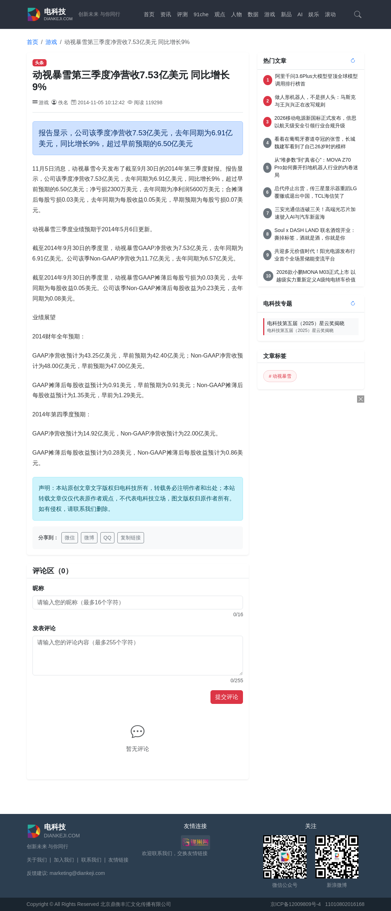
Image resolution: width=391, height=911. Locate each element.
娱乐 (313, 14)
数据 (253, 14)
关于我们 (37, 860)
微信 (70, 537)
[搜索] (358, 14)
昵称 (38, 588)
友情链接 (118, 860)
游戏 (269, 14)
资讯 (165, 14)
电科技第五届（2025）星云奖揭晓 (313, 327)
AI (300, 14)
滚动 (330, 14)
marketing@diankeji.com (77, 873)
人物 (236, 14)
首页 (149, 14)
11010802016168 (344, 904)
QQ (108, 537)
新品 (286, 14)
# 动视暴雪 (280, 376)
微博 (89, 537)
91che (201, 14)
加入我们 (64, 860)
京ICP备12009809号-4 (295, 904)
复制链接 (131, 537)
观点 (219, 14)
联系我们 (91, 860)
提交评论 (226, 697)
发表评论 (44, 628)
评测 (182, 14)
